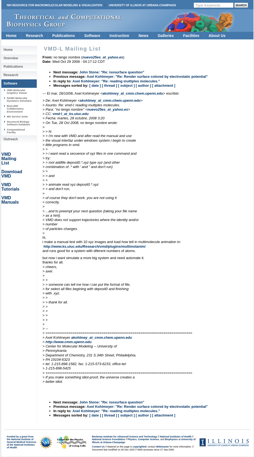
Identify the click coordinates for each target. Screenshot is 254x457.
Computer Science (148, 439)
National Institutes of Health (175, 436)
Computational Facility (16, 131)
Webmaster (162, 446)
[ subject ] (126, 85)
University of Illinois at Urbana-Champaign (142, 5)
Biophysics (171, 439)
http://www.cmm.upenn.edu (68, 342)
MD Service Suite (17, 116)
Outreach (11, 139)
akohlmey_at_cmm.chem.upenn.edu (132, 93)
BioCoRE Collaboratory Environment (15, 108)
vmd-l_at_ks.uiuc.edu (70, 114)
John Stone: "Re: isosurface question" (111, 72)
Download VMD (11, 173)
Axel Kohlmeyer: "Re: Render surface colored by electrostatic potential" (147, 76)
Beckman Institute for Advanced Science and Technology (124, 436)
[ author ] (143, 85)
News (144, 35)
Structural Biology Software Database (18, 123)
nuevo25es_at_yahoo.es (107, 109)
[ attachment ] (163, 85)
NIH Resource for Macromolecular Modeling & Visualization (54, 5)
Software (92, 35)
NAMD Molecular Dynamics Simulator (19, 99)
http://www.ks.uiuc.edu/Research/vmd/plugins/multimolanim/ (95, 246)
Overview (11, 58)
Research (34, 35)
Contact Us (98, 446)
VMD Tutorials (10, 186)
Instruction (119, 35)
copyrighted (139, 446)
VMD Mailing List (8, 158)
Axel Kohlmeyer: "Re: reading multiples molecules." (116, 81)
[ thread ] (109, 85)
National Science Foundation (108, 439)
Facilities (191, 35)
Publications (63, 35)
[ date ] (95, 85)
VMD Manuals (10, 199)
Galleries (166, 35)
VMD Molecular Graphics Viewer (17, 91)
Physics (132, 439)
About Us (217, 35)
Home (11, 35)
